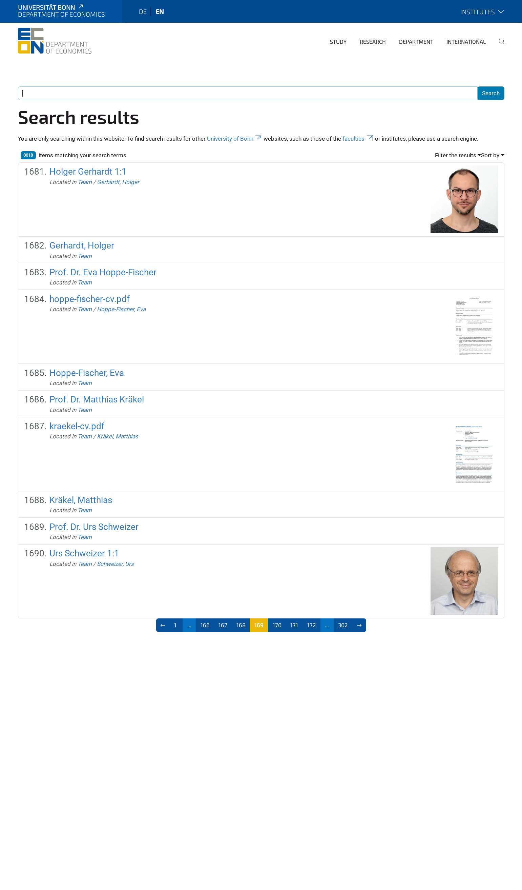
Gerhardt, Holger (118, 182)
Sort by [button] (490, 155)
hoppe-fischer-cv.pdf (89, 299)
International (466, 41)
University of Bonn (235, 138)
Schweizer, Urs (115, 563)
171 (294, 624)
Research (373, 41)
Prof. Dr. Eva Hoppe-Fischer (102, 272)
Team (85, 182)
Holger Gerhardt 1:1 (88, 171)
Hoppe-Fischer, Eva (121, 309)
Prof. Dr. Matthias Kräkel (96, 399)
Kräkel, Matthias (117, 436)
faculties (358, 138)
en (159, 11)
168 (241, 624)
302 (343, 624)
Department (416, 41)
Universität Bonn (51, 7)
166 (205, 624)
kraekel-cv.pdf (76, 426)
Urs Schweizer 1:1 (84, 553)
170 (277, 624)
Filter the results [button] (455, 155)
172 (311, 624)
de (143, 11)
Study (338, 41)
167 (222, 624)
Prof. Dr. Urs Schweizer (94, 527)
